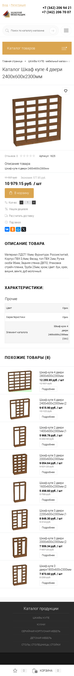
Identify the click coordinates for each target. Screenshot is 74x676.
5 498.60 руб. (55, 492)
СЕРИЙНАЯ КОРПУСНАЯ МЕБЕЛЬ (41, 631)
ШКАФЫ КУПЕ (41, 617)
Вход (5, 5)
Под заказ (13, 222)
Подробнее (48, 389)
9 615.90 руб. (55, 409)
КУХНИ (41, 624)
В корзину (19, 193)
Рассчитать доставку (19, 216)
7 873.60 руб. (55, 575)
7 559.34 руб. (55, 547)
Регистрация (18, 5)
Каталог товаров (37, 48)
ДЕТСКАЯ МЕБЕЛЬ (41, 637)
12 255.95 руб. (55, 381)
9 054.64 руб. (55, 464)
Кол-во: (13, 202)
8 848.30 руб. (55, 520)
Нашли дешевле (16, 209)
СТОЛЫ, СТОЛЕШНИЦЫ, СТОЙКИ (41, 644)
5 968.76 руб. (55, 437)
